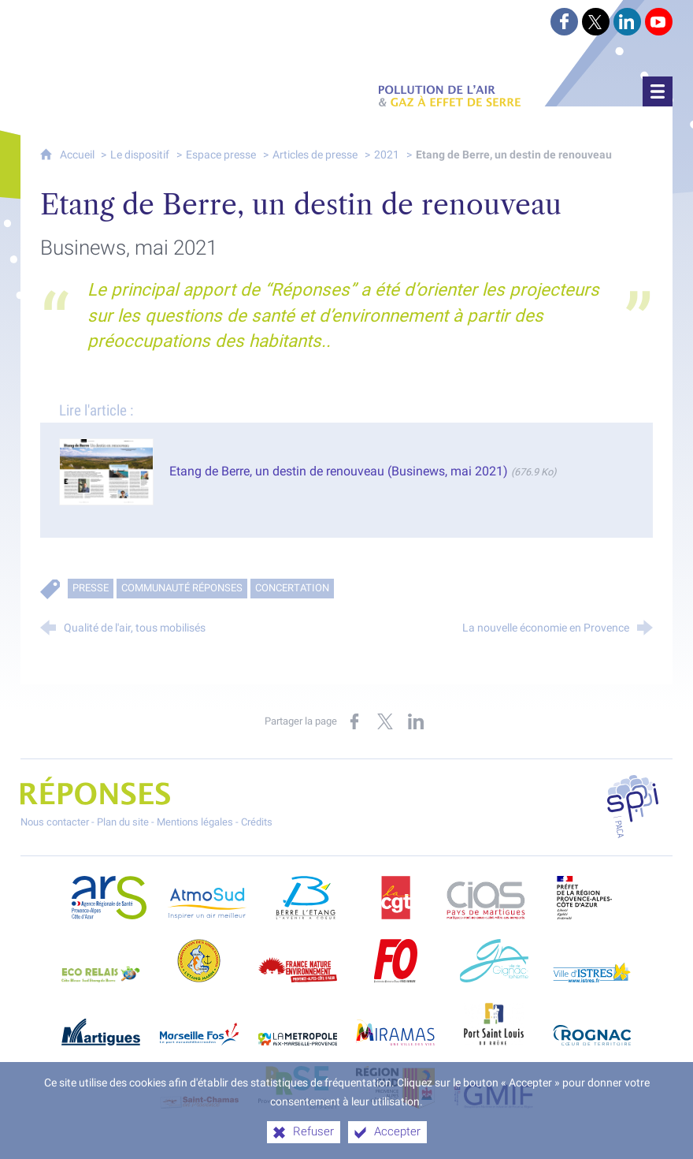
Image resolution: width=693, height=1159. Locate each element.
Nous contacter (54, 822)
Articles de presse (315, 155)
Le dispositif (139, 155)
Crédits (256, 822)
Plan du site (123, 822)
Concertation (292, 588)
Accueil (78, 155)
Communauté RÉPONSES (182, 588)
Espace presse (221, 155)
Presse (90, 588)
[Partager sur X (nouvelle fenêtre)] (385, 721)
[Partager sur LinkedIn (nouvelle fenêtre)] (415, 721)
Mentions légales (195, 822)
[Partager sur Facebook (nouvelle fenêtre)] (354, 721)
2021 (386, 155)
